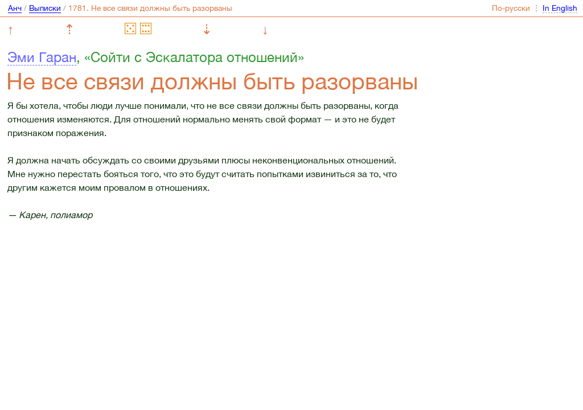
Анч (15, 8)
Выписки (45, 8)
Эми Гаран (41, 57)
